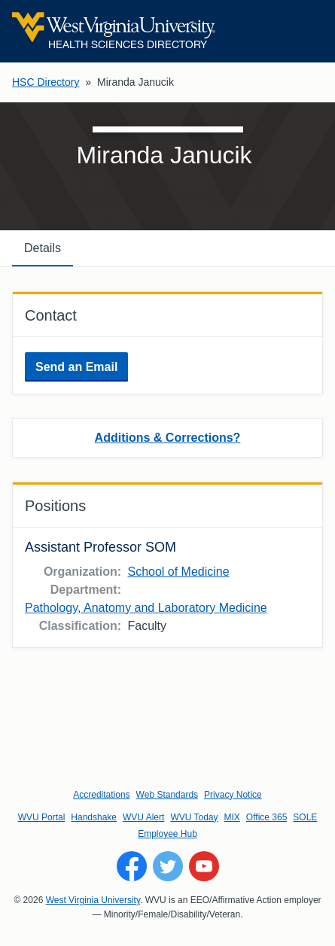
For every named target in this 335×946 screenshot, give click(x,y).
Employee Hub (167, 834)
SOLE (305, 817)
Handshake (94, 817)
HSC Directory (45, 82)
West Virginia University (93, 900)
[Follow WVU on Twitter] (168, 866)
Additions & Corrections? (168, 437)
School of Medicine (178, 571)
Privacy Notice (233, 794)
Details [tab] (42, 248)
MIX (232, 817)
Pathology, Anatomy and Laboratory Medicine (146, 607)
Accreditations (101, 794)
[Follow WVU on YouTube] (204, 866)
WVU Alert (143, 817)
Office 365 (266, 817)
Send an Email (76, 366)
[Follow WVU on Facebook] (132, 866)
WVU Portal (41, 817)
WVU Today (194, 817)
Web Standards (167, 794)
